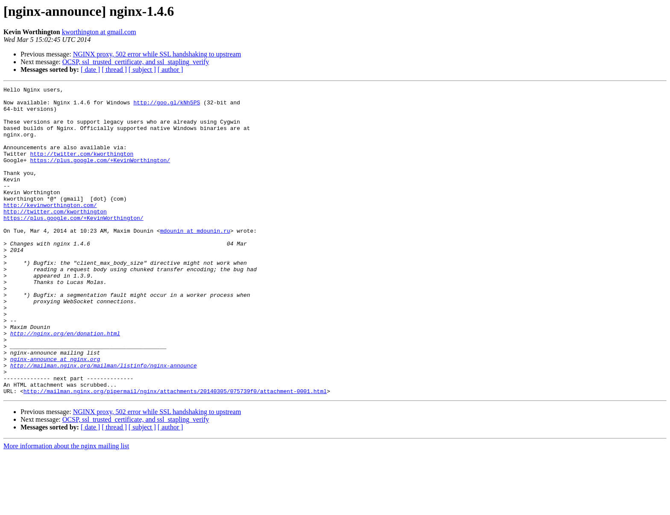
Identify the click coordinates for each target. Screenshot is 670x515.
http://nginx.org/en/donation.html (65, 383)
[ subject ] (142, 69)
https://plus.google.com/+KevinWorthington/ (100, 175)
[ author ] (170, 69)
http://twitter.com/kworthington (81, 168)
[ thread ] (114, 69)
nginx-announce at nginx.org (55, 414)
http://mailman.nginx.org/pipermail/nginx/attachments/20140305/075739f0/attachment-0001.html (175, 452)
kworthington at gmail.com (99, 32)
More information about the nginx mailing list (66, 507)
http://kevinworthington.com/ (50, 229)
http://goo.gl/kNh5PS (166, 106)
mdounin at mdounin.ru (195, 260)
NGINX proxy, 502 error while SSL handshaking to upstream (157, 54)
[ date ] (90, 69)
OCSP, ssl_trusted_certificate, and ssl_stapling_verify (135, 61)
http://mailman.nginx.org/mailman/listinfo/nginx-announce (103, 422)
